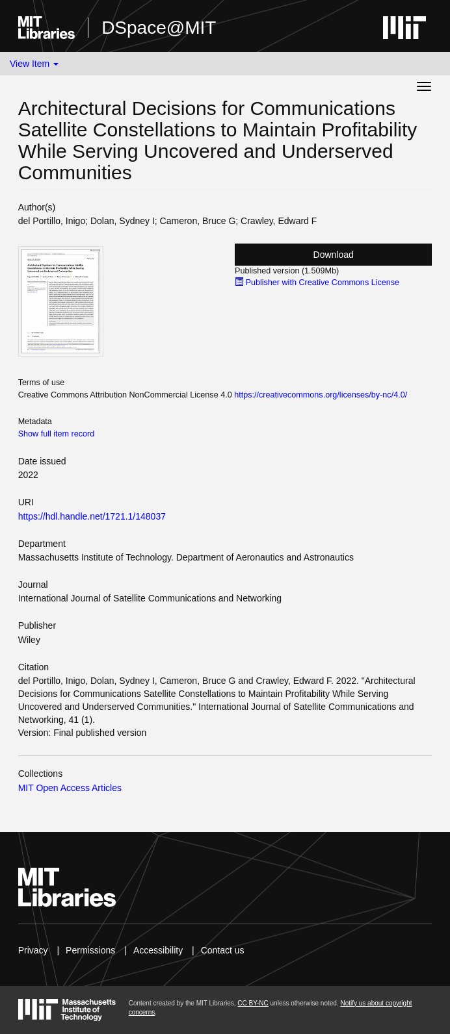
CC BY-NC (252, 1003)
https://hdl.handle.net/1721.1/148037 (92, 516)
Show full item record (56, 433)
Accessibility (158, 950)
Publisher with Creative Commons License (317, 282)
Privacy (33, 950)
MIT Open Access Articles (70, 788)
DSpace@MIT (158, 28)
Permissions (90, 950)
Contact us (223, 950)
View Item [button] (34, 63)
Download (333, 254)
